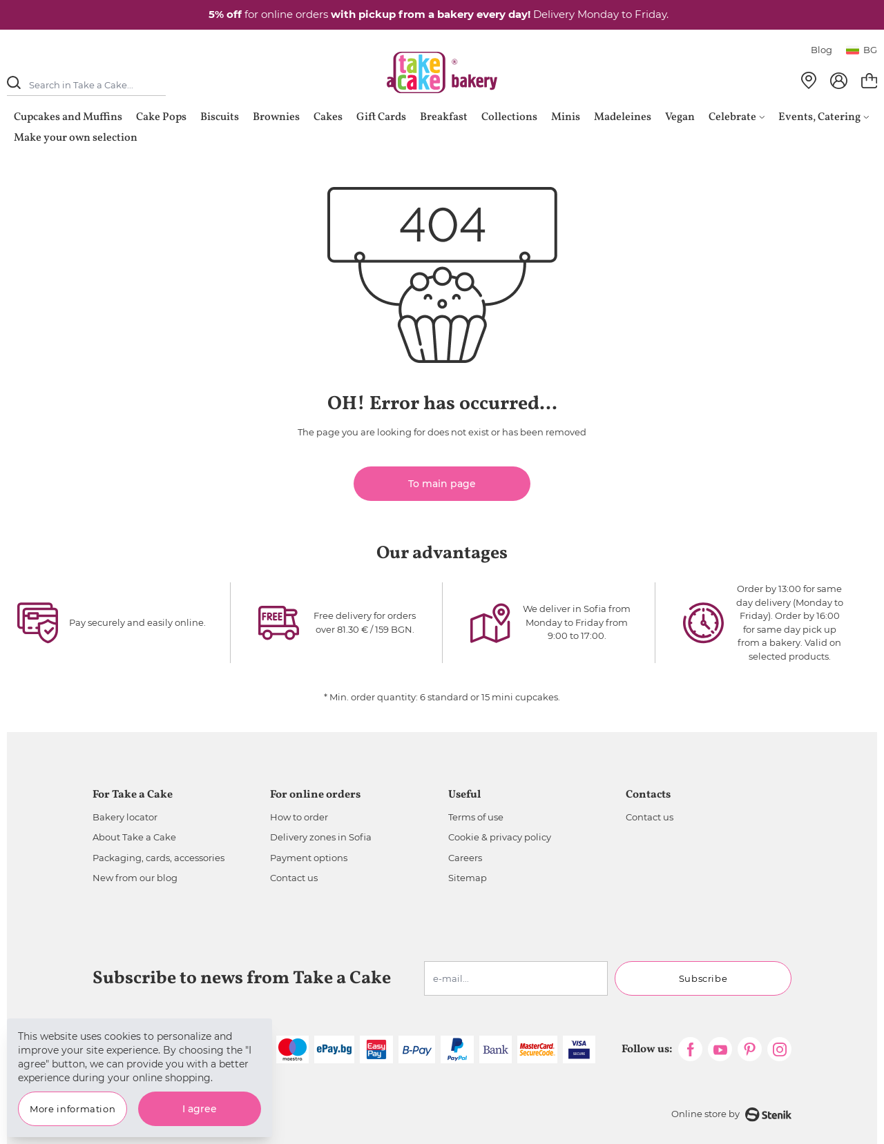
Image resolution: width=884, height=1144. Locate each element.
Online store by (731, 1114)
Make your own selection (75, 138)
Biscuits (219, 117)
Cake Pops (161, 117)
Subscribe (703, 978)
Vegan (680, 117)
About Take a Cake (134, 836)
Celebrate (737, 117)
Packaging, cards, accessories (158, 857)
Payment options (308, 857)
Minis (565, 117)
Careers (465, 857)
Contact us (294, 877)
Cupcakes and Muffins (68, 117)
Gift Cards (381, 117)
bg (861, 49)
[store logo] (442, 72)
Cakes (328, 117)
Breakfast (444, 117)
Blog (821, 49)
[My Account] (838, 80)
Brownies (276, 117)
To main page (442, 483)
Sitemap (467, 877)
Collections (509, 117)
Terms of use (475, 816)
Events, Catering (823, 117)
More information (72, 1108)
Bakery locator (125, 816)
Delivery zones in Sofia (321, 836)
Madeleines (622, 117)
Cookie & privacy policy (499, 836)
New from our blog (135, 877)
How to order (299, 816)
